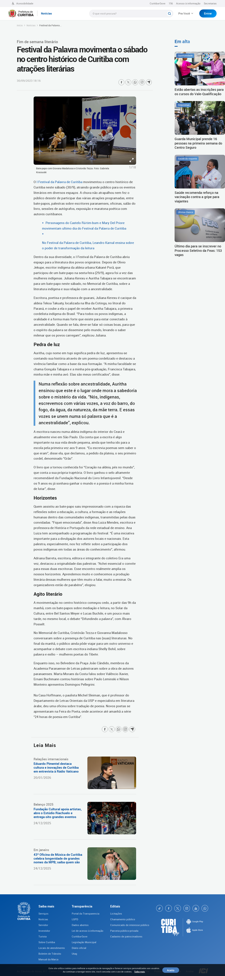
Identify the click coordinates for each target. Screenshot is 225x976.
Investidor (44, 930)
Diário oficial (79, 948)
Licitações (116, 913)
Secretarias (210, 3)
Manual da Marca (48, 959)
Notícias (31, 25)
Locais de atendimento (51, 948)
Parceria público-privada (124, 930)
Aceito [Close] (170, 970)
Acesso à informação (188, 3)
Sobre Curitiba (46, 942)
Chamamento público (122, 919)
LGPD (75, 919)
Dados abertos (80, 925)
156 (171, 3)
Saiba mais (139, 971)
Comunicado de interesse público (129, 925)
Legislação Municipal (84, 942)
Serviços (43, 913)
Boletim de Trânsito (49, 953)
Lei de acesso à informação (87, 930)
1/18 (132, 167)
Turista (42, 936)
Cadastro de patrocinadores (126, 936)
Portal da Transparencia (85, 913)
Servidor (43, 925)
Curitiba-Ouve (157, 3)
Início (20, 25)
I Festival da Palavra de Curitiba (59, 182)
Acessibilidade (22, 3)
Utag (74, 953)
